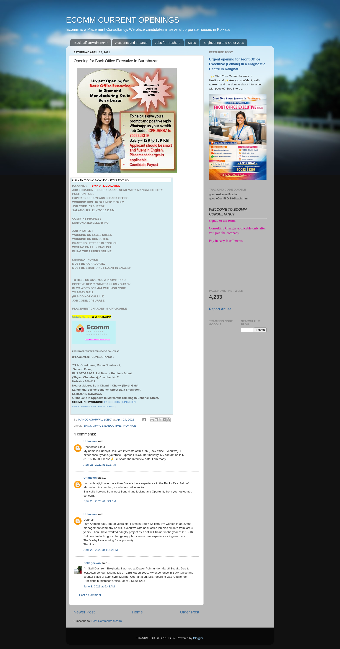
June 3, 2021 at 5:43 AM (99, 586)
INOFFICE (129, 425)
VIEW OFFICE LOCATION (102, 406)
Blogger (198, 638)
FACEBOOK (112, 402)
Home (137, 612)
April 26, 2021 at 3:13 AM (99, 464)
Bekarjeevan (92, 563)
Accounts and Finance (131, 42)
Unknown (90, 441)
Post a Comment (90, 595)
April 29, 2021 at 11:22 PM (100, 549)
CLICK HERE (81, 316)
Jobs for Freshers (167, 42)
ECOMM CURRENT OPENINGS (122, 20)
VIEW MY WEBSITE (81, 406)
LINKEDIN (129, 402)
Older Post (189, 612)
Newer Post (84, 612)
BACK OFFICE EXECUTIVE (102, 425)
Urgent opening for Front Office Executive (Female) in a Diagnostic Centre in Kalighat (237, 64)
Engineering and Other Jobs (223, 42)
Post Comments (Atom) (107, 621)
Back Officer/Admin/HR (91, 42)
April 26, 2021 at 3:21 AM (99, 501)
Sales (192, 42)
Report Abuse (220, 309)
